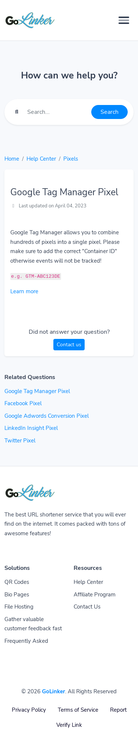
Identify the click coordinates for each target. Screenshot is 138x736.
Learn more (24, 291)
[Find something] (57, 112)
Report (118, 710)
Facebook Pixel (23, 403)
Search (109, 112)
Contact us (69, 344)
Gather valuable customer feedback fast (33, 624)
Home (11, 158)
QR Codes (16, 582)
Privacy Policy (29, 710)
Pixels (70, 158)
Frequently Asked (26, 641)
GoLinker (53, 691)
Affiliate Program (95, 594)
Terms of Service (78, 710)
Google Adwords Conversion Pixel (46, 416)
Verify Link (69, 725)
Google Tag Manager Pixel (37, 391)
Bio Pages (16, 594)
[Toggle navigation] (124, 20)
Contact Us (87, 606)
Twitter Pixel (19, 440)
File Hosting (18, 606)
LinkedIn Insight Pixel (31, 428)
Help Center (41, 158)
